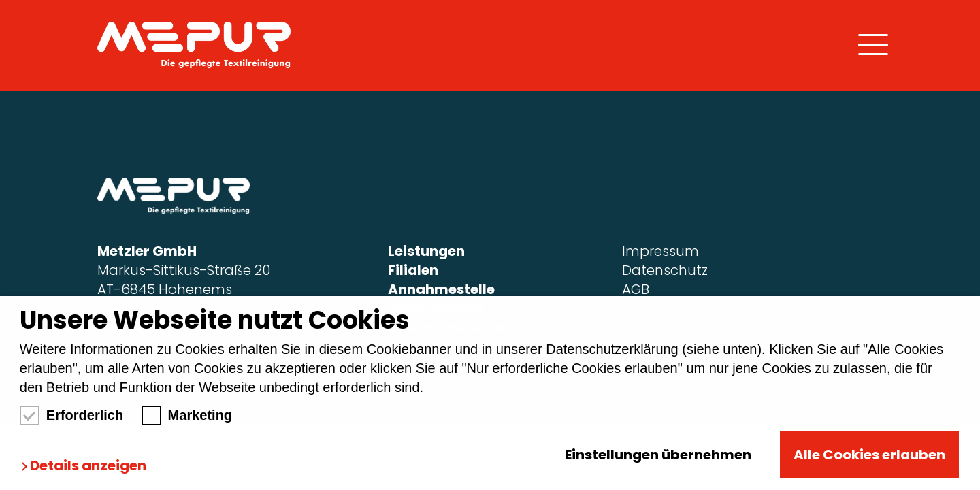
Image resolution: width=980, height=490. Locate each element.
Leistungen (426, 251)
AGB (635, 289)
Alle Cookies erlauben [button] (869, 454)
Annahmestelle (441, 289)
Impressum (660, 251)
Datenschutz (665, 270)
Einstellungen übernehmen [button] (658, 454)
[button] (87, 466)
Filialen (413, 270)
